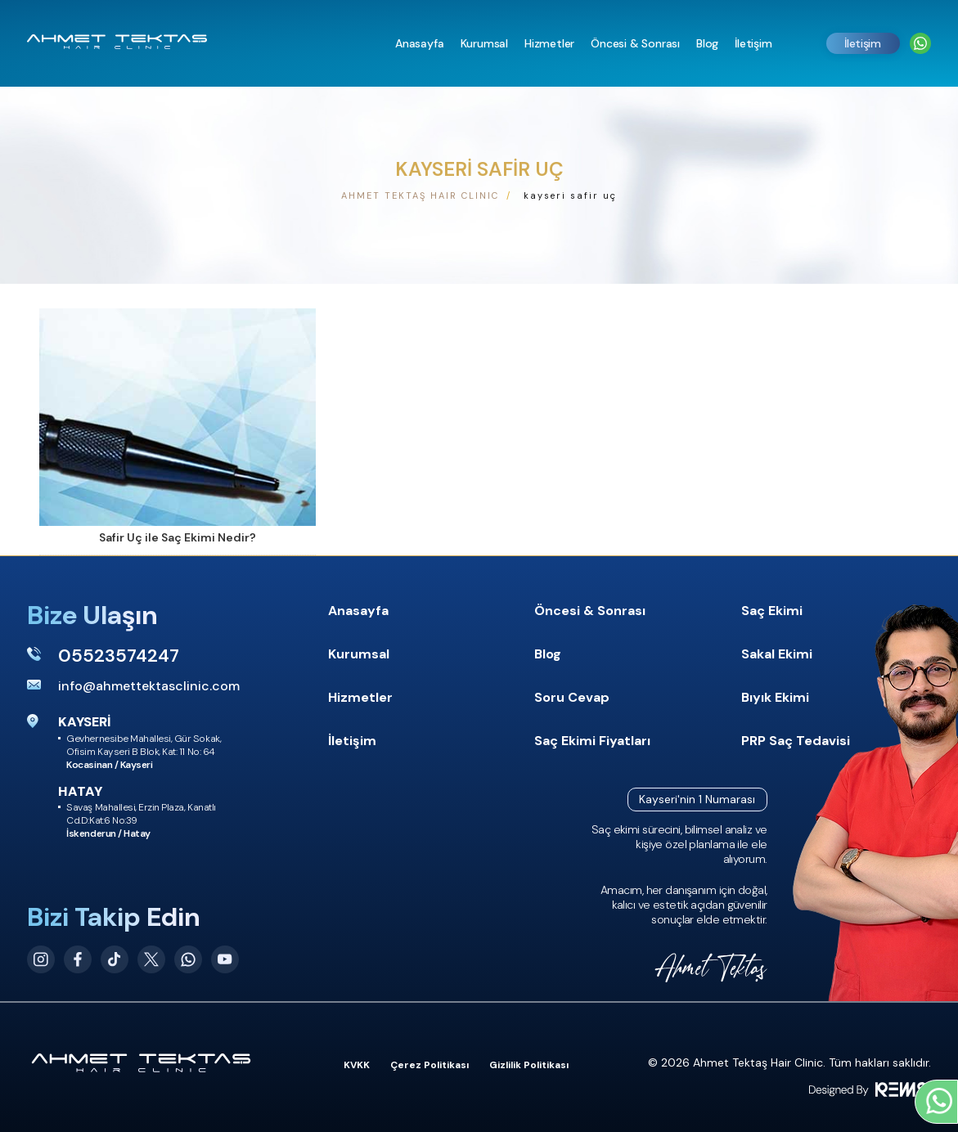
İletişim (862, 43)
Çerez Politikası (429, 1064)
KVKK (357, 1064)
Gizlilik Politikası (529, 1064)
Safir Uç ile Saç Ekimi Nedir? (177, 537)
